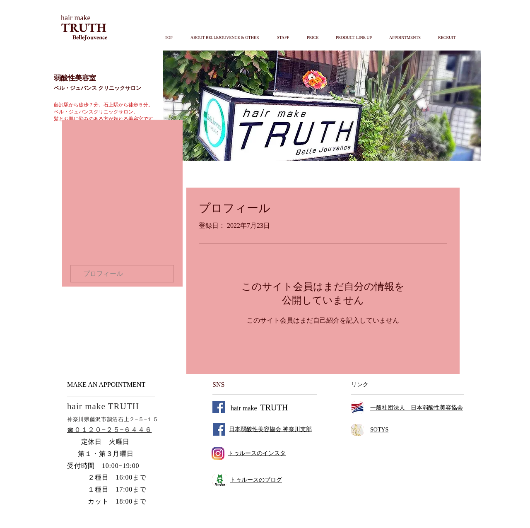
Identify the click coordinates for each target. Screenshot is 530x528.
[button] (322, 106)
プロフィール (103, 273)
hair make (259, 408)
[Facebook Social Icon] (218, 407)
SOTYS (379, 430)
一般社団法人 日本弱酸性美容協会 (416, 408)
